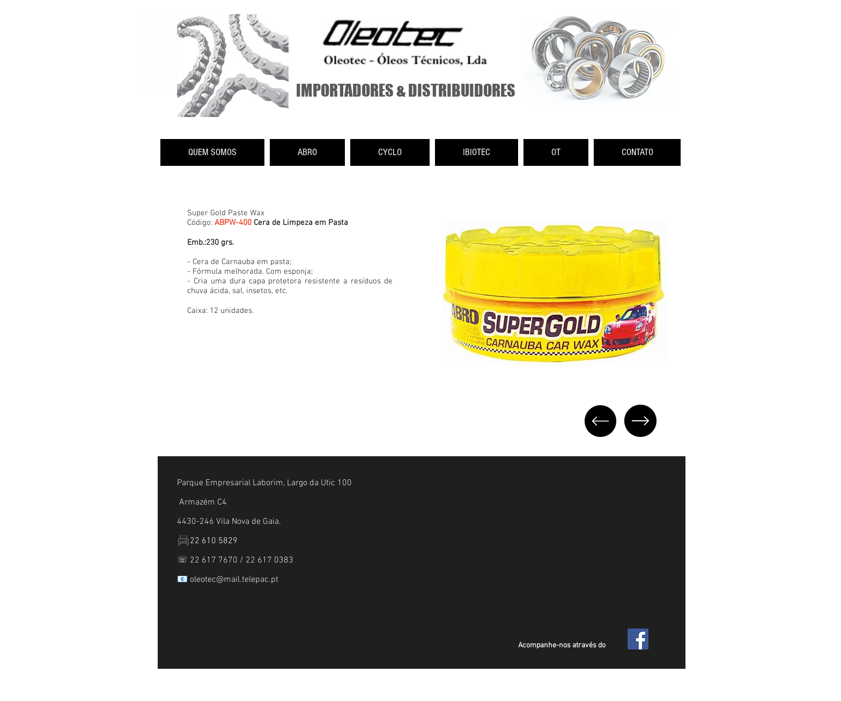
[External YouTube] (280, 383)
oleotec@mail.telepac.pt (234, 579)
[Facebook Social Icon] (638, 639)
